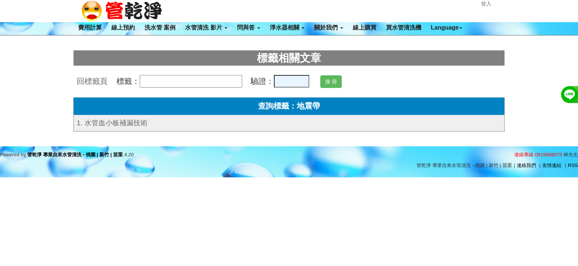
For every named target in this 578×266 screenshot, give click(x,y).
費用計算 (90, 27)
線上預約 (123, 27)
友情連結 (551, 165)
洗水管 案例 (159, 27)
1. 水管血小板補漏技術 (112, 123)
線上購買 (364, 27)
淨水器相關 (287, 27)
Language (447, 27)
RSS (573, 165)
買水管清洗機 (403, 27)
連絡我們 (526, 165)
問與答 (248, 27)
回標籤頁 (92, 81)
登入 (486, 4)
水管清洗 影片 (206, 27)
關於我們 (328, 27)
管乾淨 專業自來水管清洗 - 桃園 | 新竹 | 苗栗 (75, 154)
